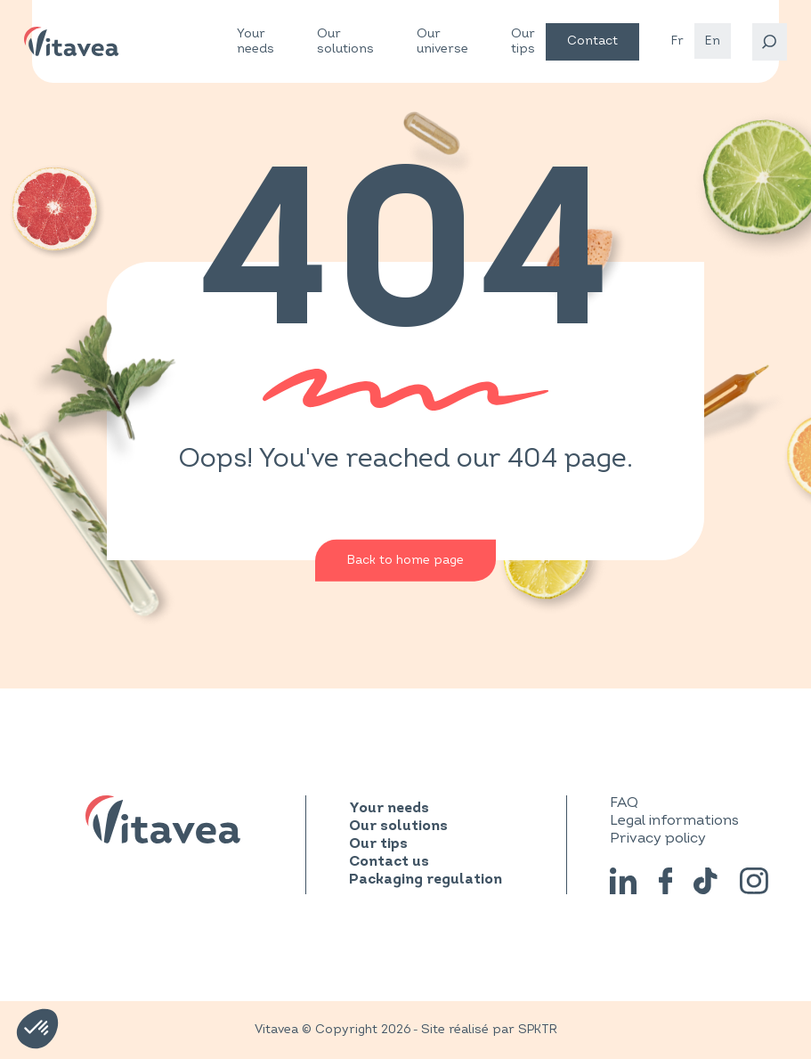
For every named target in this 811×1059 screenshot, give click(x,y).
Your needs (255, 41)
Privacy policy (658, 838)
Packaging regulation (425, 880)
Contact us (389, 862)
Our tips (523, 41)
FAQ (624, 802)
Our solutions (345, 41)
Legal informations (674, 820)
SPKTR (537, 1029)
